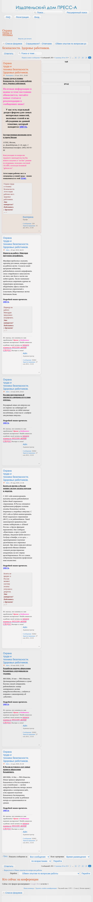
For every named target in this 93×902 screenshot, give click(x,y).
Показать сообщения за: (29, 857)
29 (86, 58)
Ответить (8, 53)
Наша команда (29, 888)
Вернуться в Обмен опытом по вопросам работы (23, 870)
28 (83, 58)
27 (79, 58)
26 (75, 58)
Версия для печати (25, 39)
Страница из (61, 58)
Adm (7, 250)
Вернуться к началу (39, 231)
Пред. (5, 856)
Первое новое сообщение (31, 58)
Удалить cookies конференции (46, 888)
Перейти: (13, 873)
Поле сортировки (70, 857)
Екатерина (9, 75)
